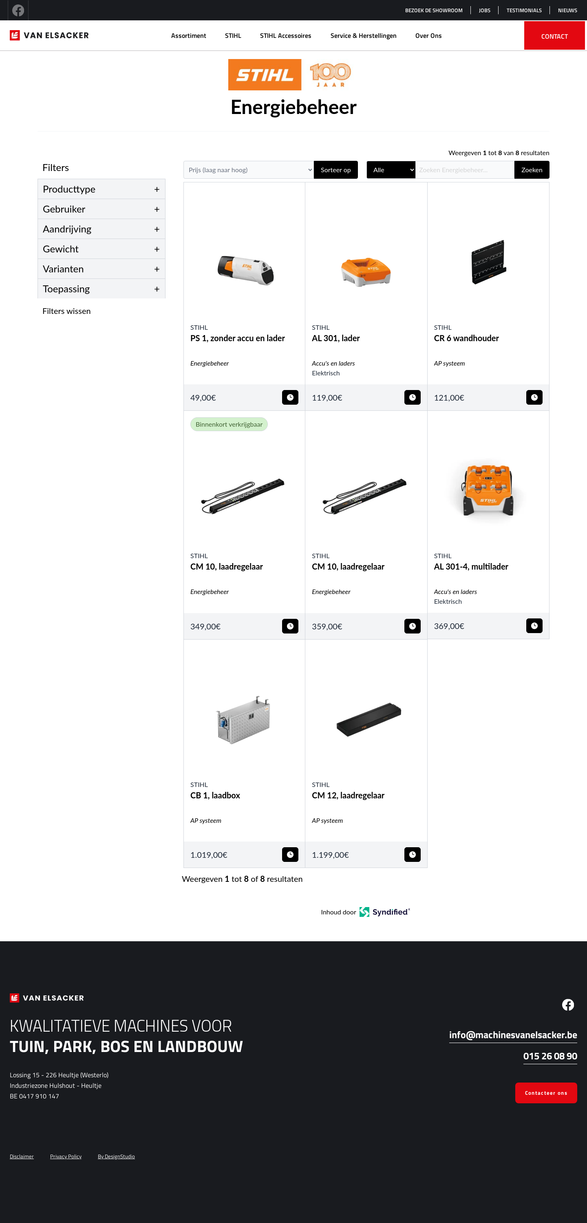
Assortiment (188, 35)
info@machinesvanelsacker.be (513, 1034)
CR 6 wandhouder (466, 338)
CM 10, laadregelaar (226, 566)
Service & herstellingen (364, 35)
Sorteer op (336, 169)
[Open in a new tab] (385, 912)
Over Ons (428, 35)
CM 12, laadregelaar (348, 795)
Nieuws (567, 10)
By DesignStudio (116, 1156)
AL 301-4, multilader (471, 566)
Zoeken (532, 169)
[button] (104, 310)
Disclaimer (22, 1156)
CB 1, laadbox (215, 795)
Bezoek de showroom (434, 10)
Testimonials (524, 10)
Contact (554, 36)
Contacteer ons (546, 1093)
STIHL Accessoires (285, 35)
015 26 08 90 (550, 1055)
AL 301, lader (336, 338)
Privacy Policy (66, 1156)
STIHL (233, 35)
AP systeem (449, 363)
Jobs (484, 10)
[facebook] (18, 10)
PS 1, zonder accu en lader (237, 338)
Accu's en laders (333, 363)
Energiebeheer (209, 363)
